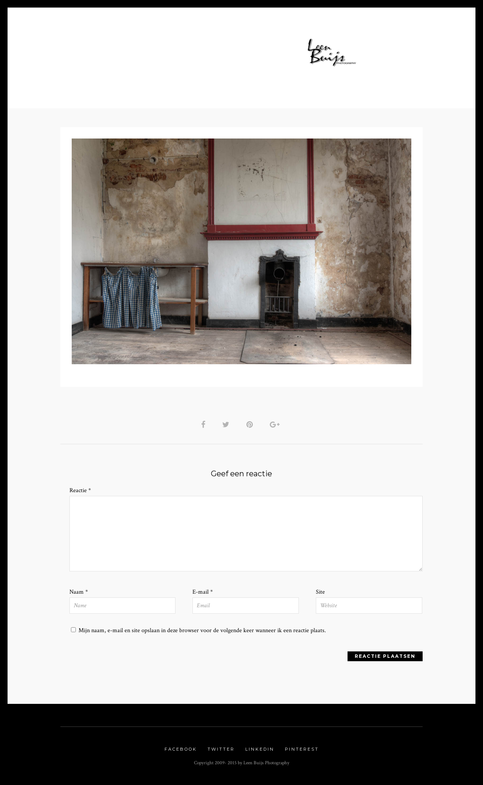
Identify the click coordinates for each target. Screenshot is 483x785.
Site (320, 594)
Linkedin (259, 751)
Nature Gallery (176, 60)
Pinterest (302, 751)
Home (134, 49)
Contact (324, 60)
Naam (78, 594)
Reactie (80, 492)
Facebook (181, 751)
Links (289, 60)
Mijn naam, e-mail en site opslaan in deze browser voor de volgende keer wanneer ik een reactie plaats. (202, 632)
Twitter (221, 751)
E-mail (202, 594)
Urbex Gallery (241, 60)
